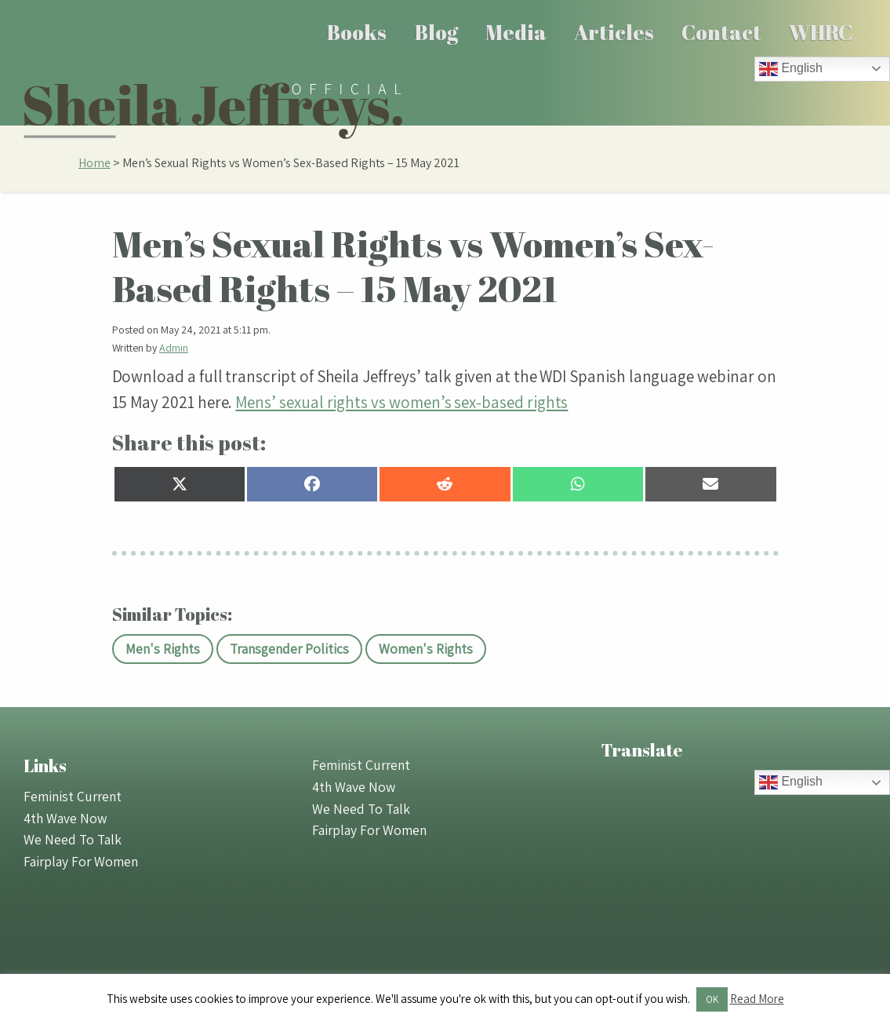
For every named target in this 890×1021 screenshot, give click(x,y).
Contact (721, 32)
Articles (614, 32)
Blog (436, 32)
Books (357, 32)
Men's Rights (162, 649)
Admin (173, 348)
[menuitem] (357, 32)
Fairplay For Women (81, 861)
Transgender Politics (289, 649)
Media (516, 32)
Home (94, 163)
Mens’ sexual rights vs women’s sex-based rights (401, 402)
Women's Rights (426, 649)
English (791, 69)
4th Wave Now (65, 818)
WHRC (820, 32)
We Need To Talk (73, 839)
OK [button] (712, 999)
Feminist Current (73, 796)
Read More (757, 998)
